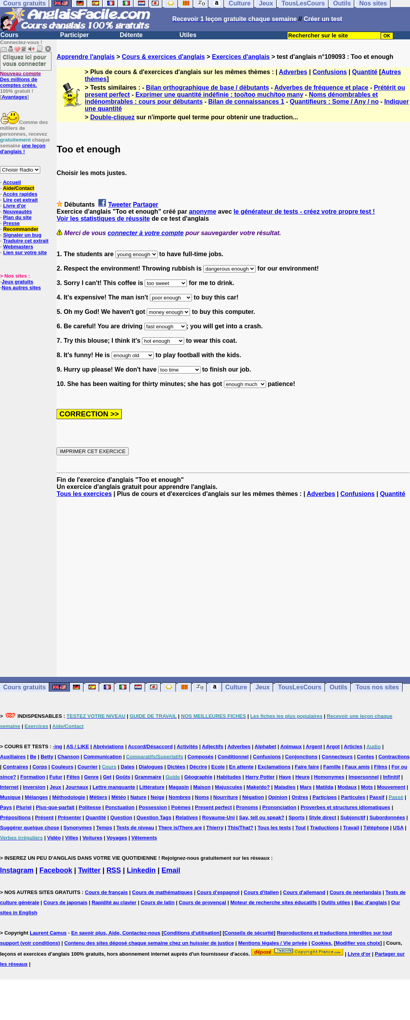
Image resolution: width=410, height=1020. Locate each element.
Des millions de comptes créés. (20, 79)
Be (33, 757)
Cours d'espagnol (218, 892)
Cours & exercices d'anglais (163, 56)
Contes (365, 757)
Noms (202, 797)
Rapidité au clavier (114, 902)
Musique (10, 797)
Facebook (55, 870)
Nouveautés (17, 211)
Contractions (394, 757)
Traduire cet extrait (25, 241)
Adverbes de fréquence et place (321, 87)
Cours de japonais (65, 902)
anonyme (202, 211)
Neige (157, 797)
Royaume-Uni (218, 817)
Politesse (90, 807)
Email (171, 870)
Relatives (187, 817)
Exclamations (274, 767)
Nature (138, 797)
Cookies (321, 943)
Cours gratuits (24, 687)
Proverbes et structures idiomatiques (345, 807)
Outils (338, 687)
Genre (91, 777)
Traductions (324, 828)
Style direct (322, 817)
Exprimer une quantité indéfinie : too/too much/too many (219, 94)
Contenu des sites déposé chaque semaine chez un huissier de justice (149, 943)
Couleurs (62, 767)
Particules (353, 797)
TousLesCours (299, 687)
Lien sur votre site (25, 252)
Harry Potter (260, 777)
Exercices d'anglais (241, 56)
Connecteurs (337, 757)
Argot (333, 746)
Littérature (151, 787)
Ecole (218, 767)
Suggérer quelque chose (29, 828)
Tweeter (119, 204)
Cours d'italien (261, 892)
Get (107, 777)
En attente (241, 767)
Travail (351, 828)
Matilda (325, 787)
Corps (39, 767)
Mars (305, 787)
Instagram (17, 870)
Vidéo (54, 838)
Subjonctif (353, 817)
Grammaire (148, 777)
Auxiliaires (13, 757)
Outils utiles (335, 902)
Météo (119, 797)
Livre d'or (14, 206)
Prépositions (15, 817)
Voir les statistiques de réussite (103, 218)
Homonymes (329, 777)
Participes (324, 797)
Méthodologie (68, 797)
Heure (302, 777)
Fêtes (73, 777)
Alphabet (266, 746)
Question (121, 817)
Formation (32, 777)
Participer (74, 35)
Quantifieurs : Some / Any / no (334, 101)
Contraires (15, 767)
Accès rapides (20, 194)
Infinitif (391, 777)
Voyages (116, 838)
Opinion (277, 797)
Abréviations (108, 746)
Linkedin (141, 870)
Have (285, 777)
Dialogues (151, 767)
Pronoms (247, 807)
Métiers (98, 797)
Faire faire (307, 767)
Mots (367, 787)
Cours (9, 35)
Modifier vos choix (357, 943)
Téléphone (376, 828)
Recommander (20, 229)
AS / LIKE (77, 746)
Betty (47, 757)
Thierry (215, 828)
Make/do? (258, 787)
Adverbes (293, 72)
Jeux (263, 687)
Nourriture (225, 797)
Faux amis (357, 767)
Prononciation (279, 807)
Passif (376, 797)
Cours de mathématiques (162, 892)
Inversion (34, 787)
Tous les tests (274, 828)
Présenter (69, 817)
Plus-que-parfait (55, 807)
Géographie (198, 777)
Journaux (77, 787)
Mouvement (391, 787)
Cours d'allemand (304, 892)
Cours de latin (158, 902)
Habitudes (229, 777)
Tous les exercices (84, 494)
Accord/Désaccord (150, 746)
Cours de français (106, 892)
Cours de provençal (202, 902)
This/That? (241, 828)
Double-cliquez (112, 117)
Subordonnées (387, 817)
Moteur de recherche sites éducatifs (273, 902)
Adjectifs (213, 746)
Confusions (329, 72)
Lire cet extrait (20, 200)
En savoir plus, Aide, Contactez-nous (115, 933)
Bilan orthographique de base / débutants (207, 87)
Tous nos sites (377, 687)
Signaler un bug (22, 235)
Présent (44, 817)
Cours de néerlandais (355, 892)
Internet (9, 787)
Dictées (176, 767)
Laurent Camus (48, 933)
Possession (153, 807)
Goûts (122, 777)
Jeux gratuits (17, 282)
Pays (6, 807)
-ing (57, 746)
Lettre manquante (113, 787)
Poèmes (181, 807)
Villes (71, 838)
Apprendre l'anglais (86, 56)
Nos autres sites (21, 287)
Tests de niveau (135, 828)
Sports (297, 817)
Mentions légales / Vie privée (272, 943)
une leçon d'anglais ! (22, 148)
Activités (187, 746)
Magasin (179, 787)
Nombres (179, 797)
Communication (102, 757)
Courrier (88, 767)
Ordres (299, 797)
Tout (300, 828)
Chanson (69, 757)
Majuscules (228, 787)
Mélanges (36, 797)
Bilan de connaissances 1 (246, 101)
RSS (113, 870)
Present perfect (213, 807)
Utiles (188, 35)
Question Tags (154, 817)
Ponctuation (120, 807)
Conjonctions (301, 757)
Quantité (365, 72)
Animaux (291, 746)
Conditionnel (233, 757)
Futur (56, 777)
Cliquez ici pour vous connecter (24, 60)
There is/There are (180, 828)
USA (398, 828)
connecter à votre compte (146, 233)
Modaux (347, 787)
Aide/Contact (18, 188)
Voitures (92, 838)
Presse (11, 223)
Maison (202, 787)
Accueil (12, 182)
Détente (131, 35)
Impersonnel (364, 777)
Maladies (285, 787)
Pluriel (24, 807)
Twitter (89, 870)
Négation (253, 797)
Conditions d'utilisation (191, 933)
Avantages (14, 97)
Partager (145, 204)
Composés (200, 757)
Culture (236, 687)
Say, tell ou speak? (261, 817)
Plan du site (17, 217)
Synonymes (78, 828)
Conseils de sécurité (248, 933)
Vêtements (144, 838)
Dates (127, 767)
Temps (104, 828)
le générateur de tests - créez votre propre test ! (304, 211)
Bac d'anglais (370, 902)
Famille (332, 767)
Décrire (198, 767)
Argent (314, 746)
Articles (353, 746)
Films (380, 767)
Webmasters (18, 247)
